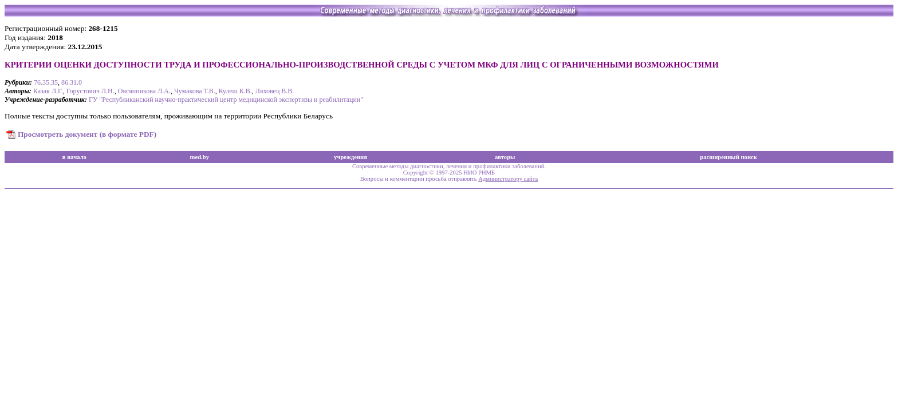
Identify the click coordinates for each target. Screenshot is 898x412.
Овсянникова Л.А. (144, 91)
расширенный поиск (728, 157)
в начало (74, 157)
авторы (505, 157)
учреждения (350, 157)
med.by (199, 157)
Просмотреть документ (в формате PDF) (87, 134)
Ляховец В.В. (274, 91)
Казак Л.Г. (48, 91)
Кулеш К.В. (235, 91)
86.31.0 (71, 82)
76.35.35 (46, 82)
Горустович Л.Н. (90, 91)
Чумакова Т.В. (194, 91)
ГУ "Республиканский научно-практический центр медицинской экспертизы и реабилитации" (226, 100)
